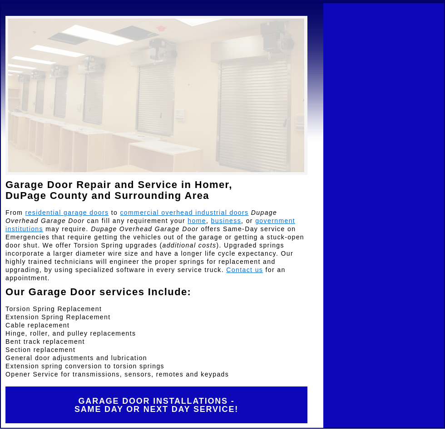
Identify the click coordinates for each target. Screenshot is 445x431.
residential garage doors (67, 212)
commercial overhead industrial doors (184, 212)
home (197, 220)
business (226, 220)
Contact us (244, 269)
